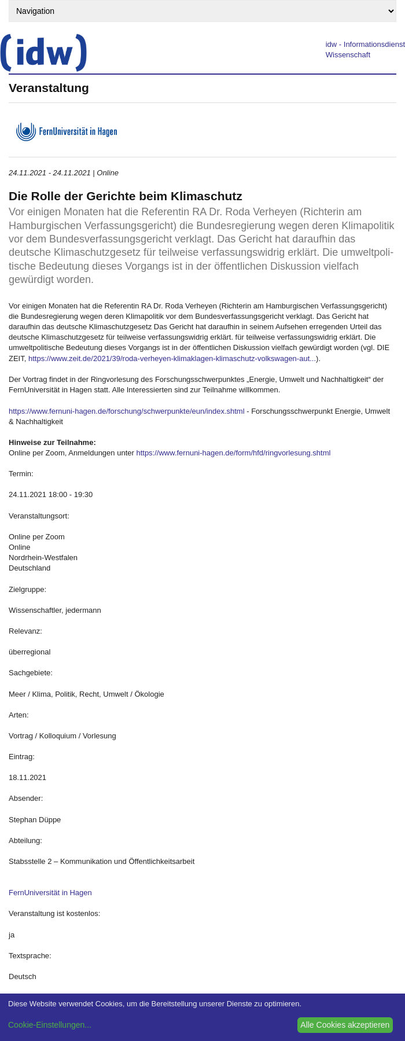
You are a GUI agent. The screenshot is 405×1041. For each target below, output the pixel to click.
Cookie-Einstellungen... (49, 1025)
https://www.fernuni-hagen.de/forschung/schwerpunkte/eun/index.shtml (127, 411)
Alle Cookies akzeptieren (344, 1024)
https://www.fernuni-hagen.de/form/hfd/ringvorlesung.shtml (233, 452)
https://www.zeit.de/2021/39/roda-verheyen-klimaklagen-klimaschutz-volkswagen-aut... (172, 358)
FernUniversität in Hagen (50, 892)
